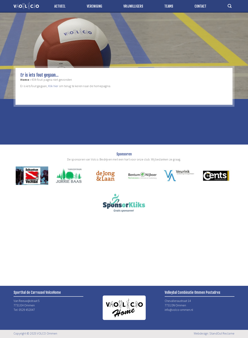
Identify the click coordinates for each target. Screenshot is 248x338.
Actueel (59, 6)
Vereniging (94, 6)
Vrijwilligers (133, 6)
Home (24, 79)
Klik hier (53, 86)
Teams (168, 6)
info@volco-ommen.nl (179, 310)
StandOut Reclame (221, 333)
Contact (200, 6)
